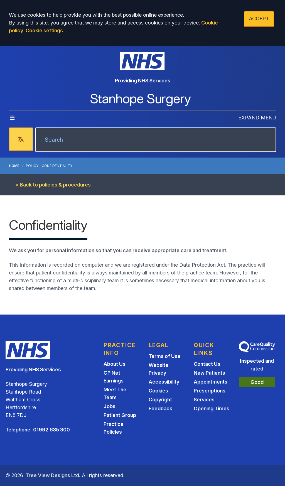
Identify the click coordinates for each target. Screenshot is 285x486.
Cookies (158, 391)
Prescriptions (209, 391)
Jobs (110, 406)
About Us (115, 364)
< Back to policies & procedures (53, 185)
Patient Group (120, 415)
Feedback (160, 408)
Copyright (160, 399)
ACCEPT (259, 18)
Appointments (210, 382)
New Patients (209, 373)
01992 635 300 (51, 430)
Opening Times (211, 408)
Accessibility (164, 382)
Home (14, 166)
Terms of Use (165, 356)
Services (204, 399)
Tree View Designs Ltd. (53, 475)
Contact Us (207, 364)
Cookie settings (44, 30)
